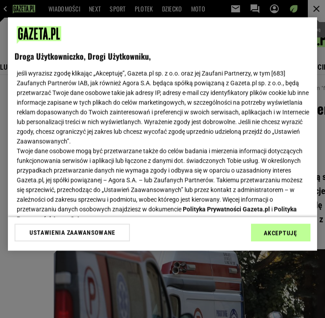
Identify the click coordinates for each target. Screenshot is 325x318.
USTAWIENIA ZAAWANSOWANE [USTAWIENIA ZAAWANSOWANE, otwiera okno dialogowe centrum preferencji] (72, 232)
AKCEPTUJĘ (280, 232)
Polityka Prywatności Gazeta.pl (226, 209)
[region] (162, 134)
